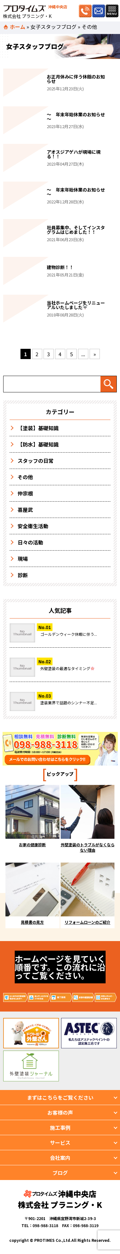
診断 (23, 575)
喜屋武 (25, 509)
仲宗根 (25, 493)
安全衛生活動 (33, 526)
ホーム (17, 26)
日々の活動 (30, 542)
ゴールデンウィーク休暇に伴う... (68, 634)
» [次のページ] (94, 354)
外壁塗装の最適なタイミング (67, 668)
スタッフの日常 (35, 460)
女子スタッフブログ (53, 26)
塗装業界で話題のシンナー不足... (68, 702)
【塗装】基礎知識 (38, 428)
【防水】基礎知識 (38, 444)
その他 (25, 477)
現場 (23, 558)
